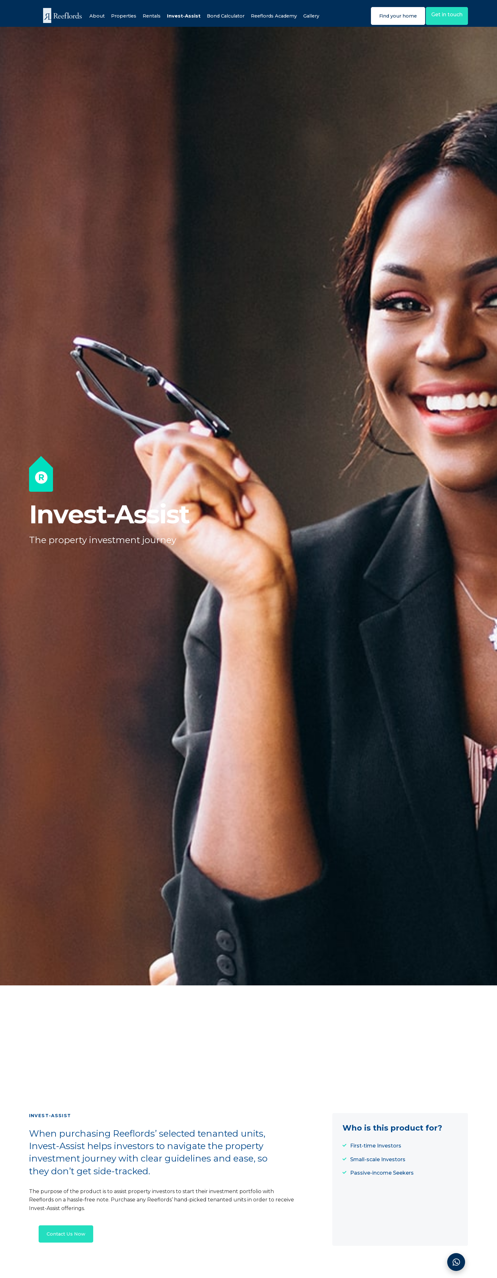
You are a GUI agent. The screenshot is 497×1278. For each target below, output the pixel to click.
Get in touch (444, 15)
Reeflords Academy (280, 16)
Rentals (148, 16)
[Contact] (456, 1262)
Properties (118, 16)
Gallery (321, 16)
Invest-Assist (182, 16)
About (90, 16)
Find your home (389, 16)
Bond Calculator (227, 16)
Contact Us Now (68, 1239)
